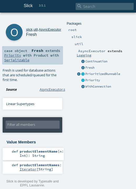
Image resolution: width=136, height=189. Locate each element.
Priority (92, 80)
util (36, 29)
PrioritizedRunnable (102, 74)
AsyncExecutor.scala (55, 89)
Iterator (28, 169)
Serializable (16, 60)
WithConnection (98, 86)
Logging (84, 55)
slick (29, 29)
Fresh (90, 67)
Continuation (96, 61)
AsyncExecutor (50, 29)
